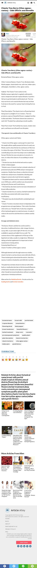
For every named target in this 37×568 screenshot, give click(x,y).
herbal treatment (7, 332)
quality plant (26, 335)
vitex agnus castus (21, 341)
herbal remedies (18, 282)
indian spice (6, 344)
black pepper (19, 326)
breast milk (18, 320)
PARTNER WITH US (11, 526)
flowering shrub (7, 326)
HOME (7, 518)
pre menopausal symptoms (10, 335)
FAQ (6, 531)
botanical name (7, 320)
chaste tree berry (7, 341)
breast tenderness (8, 329)
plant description (7, 338)
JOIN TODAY (24, 542)
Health (28, 33)
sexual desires (20, 323)
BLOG (7, 521)
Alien (7, 33)
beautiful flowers (22, 329)
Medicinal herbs (16, 279)
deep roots (19, 332)
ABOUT (7, 524)
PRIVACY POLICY (10, 529)
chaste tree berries (22, 338)
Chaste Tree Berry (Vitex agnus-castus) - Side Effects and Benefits (17, 9)
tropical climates (7, 323)
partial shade (29, 320)
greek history (17, 344)
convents (29, 332)
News (28, 35)
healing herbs (5, 282)
